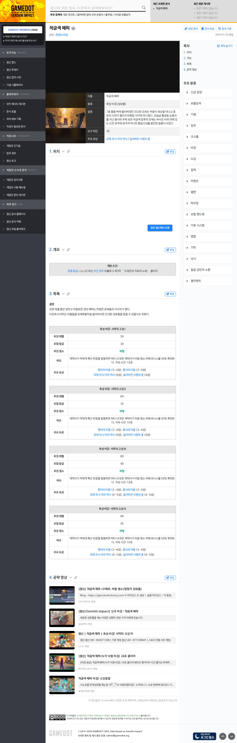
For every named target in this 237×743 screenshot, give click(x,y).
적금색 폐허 (162, 8)
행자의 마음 (104, 370)
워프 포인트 (69, 14)
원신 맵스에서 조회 (160, 228)
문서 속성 (208, 28)
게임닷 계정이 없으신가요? (16, 37)
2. (50, 250)
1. (50, 152)
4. (50, 578)
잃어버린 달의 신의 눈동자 (90, 14)
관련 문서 (191, 28)
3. (50, 294)
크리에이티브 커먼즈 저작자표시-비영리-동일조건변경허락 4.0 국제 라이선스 (108, 716)
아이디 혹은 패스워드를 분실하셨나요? (21, 41)
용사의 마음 (129, 370)
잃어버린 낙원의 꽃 (140, 139)
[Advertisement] (112, 67)
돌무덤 (108, 14)
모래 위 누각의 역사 (116, 139)
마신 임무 (99, 271)
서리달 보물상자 (122, 14)
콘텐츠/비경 (62, 35)
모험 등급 (73, 271)
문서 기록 (224, 28)
